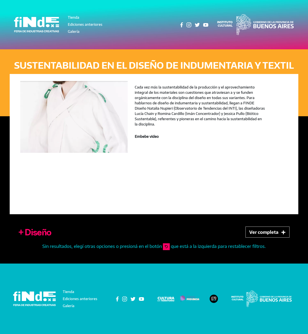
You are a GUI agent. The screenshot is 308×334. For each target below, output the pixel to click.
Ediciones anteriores (85, 24)
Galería (73, 31)
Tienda (73, 17)
